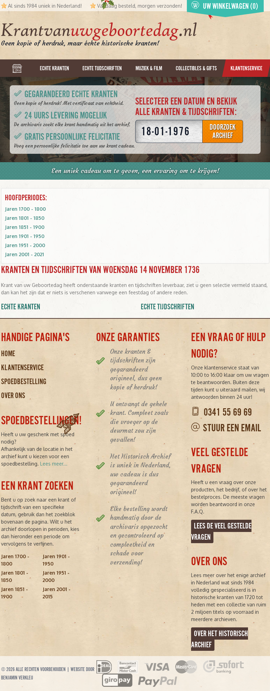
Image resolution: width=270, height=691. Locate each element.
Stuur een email (232, 428)
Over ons (13, 395)
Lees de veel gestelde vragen (221, 531)
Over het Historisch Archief (219, 639)
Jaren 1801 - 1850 (24, 218)
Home (8, 353)
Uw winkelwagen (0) (224, 6)
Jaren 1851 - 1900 (24, 227)
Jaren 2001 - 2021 (24, 254)
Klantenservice (22, 367)
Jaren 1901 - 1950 (24, 236)
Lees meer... (53, 464)
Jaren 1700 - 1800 (25, 209)
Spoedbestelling (23, 381)
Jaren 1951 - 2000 (25, 245)
